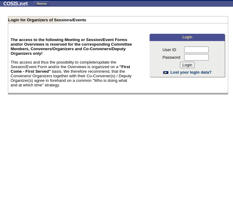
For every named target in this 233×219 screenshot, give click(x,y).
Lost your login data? (191, 72)
